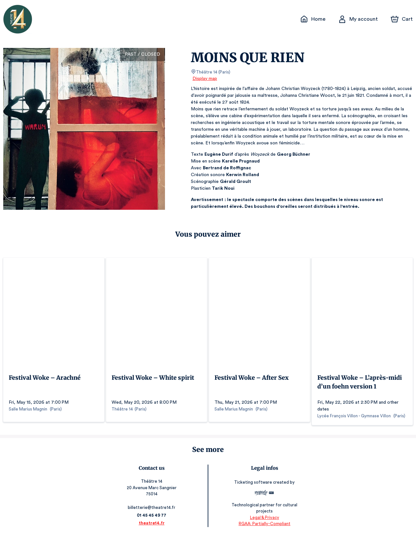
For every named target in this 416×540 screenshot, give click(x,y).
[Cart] (402, 19)
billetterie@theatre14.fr (152, 510)
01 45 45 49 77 (152, 518)
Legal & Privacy (264, 520)
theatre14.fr (151, 526)
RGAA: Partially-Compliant (264, 526)
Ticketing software (253, 485)
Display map (204, 78)
